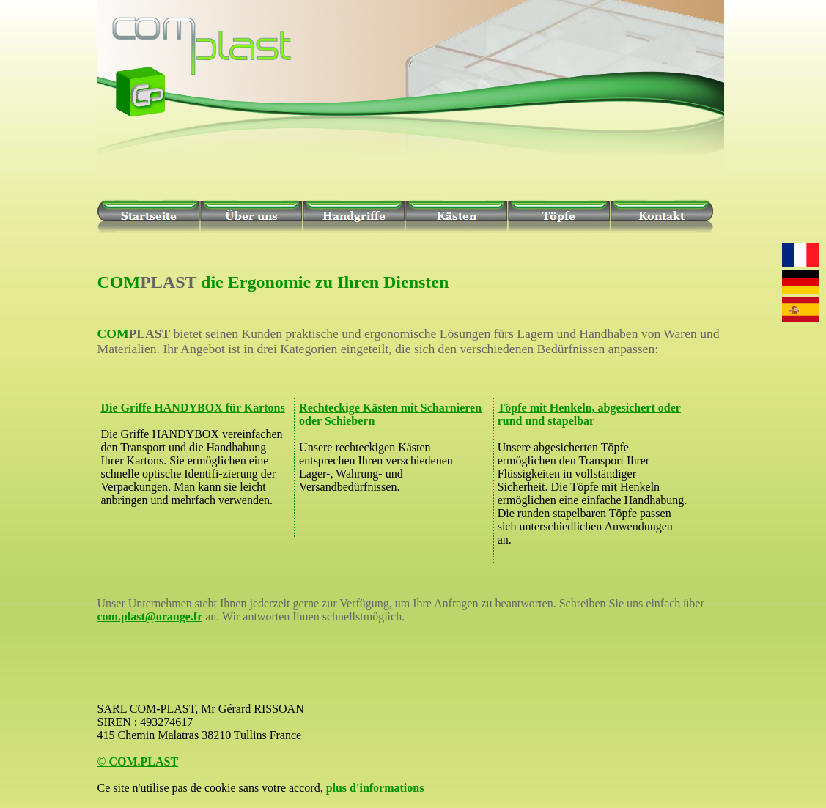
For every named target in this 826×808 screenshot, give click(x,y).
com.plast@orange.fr (150, 616)
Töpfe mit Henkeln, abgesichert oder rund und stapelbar (589, 414)
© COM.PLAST (138, 761)
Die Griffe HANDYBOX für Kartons (193, 407)
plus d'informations (375, 788)
